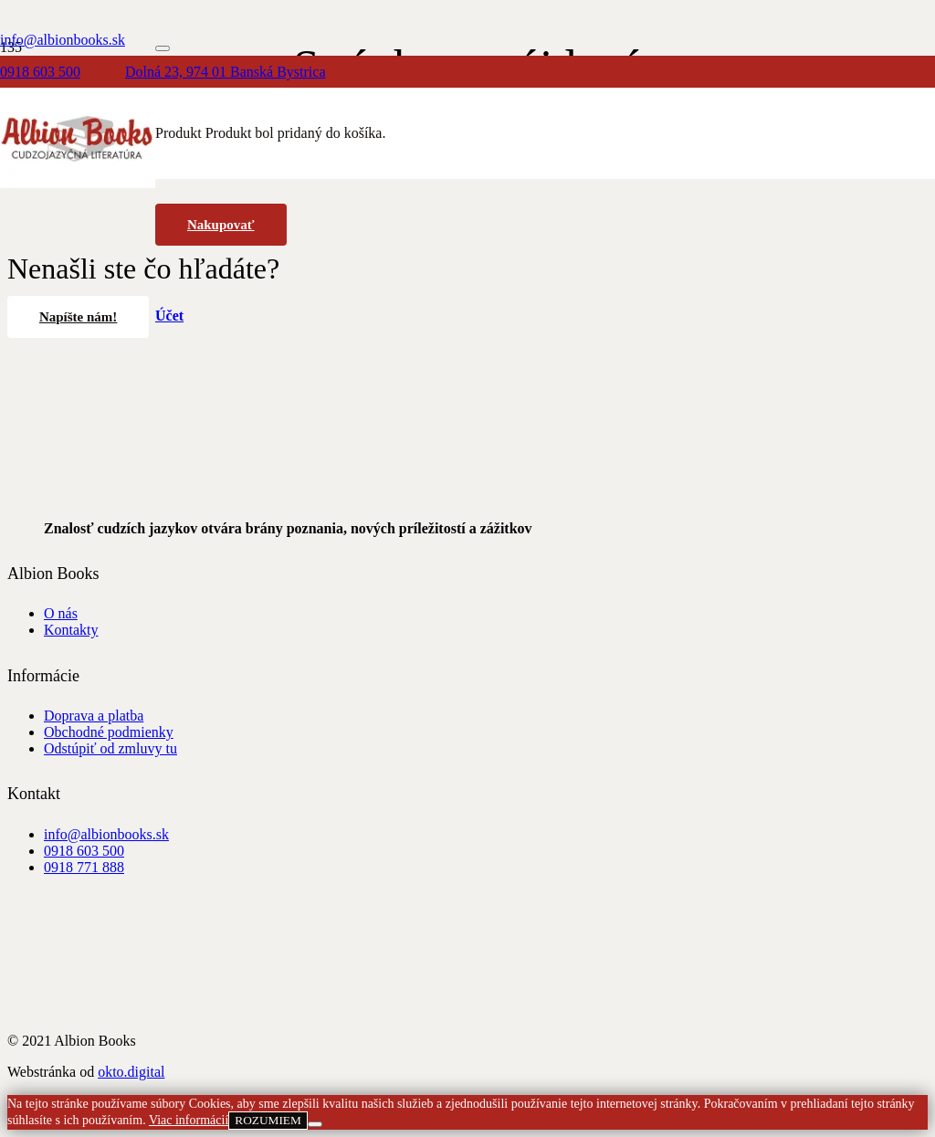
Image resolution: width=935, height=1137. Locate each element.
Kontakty (71, 629)
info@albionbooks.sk (106, 834)
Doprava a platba (93, 715)
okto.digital (131, 1071)
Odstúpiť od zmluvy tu (110, 748)
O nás (61, 613)
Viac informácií (188, 1120)
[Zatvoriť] (162, 48)
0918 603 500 (84, 850)
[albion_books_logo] (77, 183)
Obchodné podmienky (108, 732)
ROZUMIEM (268, 1120)
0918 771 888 (84, 867)
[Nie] (315, 1124)
